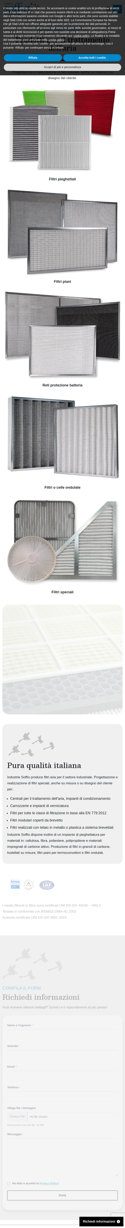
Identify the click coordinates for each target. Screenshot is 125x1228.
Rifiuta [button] (32, 1210)
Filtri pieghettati (62, 179)
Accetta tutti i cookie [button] (92, 1210)
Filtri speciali (62, 592)
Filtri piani (62, 282)
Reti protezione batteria (62, 385)
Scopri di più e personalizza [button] (62, 1219)
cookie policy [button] (81, 1188)
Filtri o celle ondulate (62, 487)
